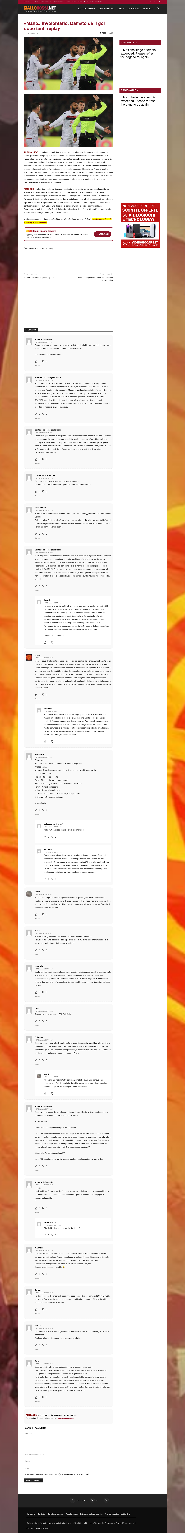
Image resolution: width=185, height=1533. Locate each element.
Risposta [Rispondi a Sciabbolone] (37, 538)
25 (111, 33)
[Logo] (39, 9)
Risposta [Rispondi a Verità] (37, 919)
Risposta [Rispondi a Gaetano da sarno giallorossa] (37, 418)
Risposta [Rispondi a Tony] (37, 1402)
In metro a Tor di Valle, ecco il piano (39, 277)
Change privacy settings (37, 1528)
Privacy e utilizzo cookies (74, 2)
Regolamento (58, 2)
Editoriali (148, 8)
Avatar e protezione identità (93, 2)
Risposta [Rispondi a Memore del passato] (37, 366)
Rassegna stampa (86, 8)
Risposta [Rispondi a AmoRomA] (37, 814)
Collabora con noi (46, 2)
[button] (158, 9)
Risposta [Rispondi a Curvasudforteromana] (37, 496)
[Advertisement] (68, 306)
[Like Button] (36, 361)
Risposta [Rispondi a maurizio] (37, 997)
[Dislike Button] (43, 361)
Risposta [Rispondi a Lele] (37, 1025)
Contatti (35, 2)
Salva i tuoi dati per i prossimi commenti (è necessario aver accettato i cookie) (58, 1474)
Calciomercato (106, 8)
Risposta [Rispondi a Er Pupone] (37, 1064)
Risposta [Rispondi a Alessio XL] (37, 1349)
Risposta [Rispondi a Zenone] (37, 1314)
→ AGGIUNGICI (102, 234)
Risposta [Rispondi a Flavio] (37, 954)
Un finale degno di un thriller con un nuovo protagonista (95, 278)
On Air (121, 8)
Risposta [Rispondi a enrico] (37, 699)
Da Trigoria (133, 8)
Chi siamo (27, 2)
